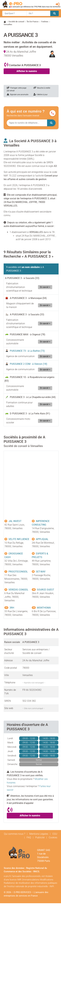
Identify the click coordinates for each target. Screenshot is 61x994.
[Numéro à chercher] (27, 122)
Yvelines (44, 21)
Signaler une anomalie (17, 94)
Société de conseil (16, 21)
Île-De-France (32, 21)
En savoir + (45, 287)
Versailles (8, 24)
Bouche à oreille (41, 88)
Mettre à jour (40, 94)
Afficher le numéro (26, 71)
